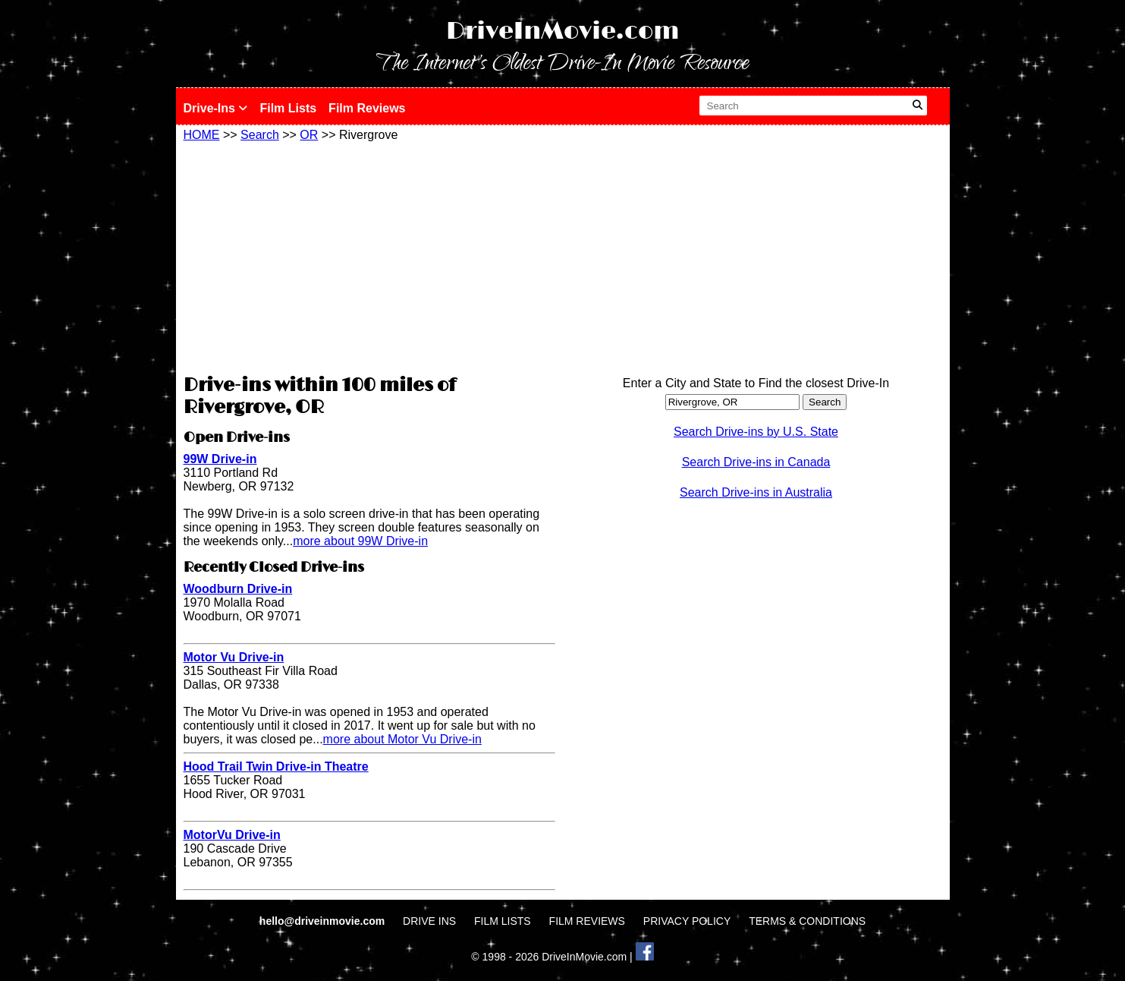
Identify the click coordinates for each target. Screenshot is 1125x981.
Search (259, 134)
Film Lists (287, 108)
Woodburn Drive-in (238, 588)
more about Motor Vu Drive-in (402, 739)
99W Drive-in (220, 459)
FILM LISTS (502, 921)
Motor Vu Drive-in (234, 657)
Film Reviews (366, 108)
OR (309, 134)
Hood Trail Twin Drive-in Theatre (276, 766)
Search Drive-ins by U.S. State (756, 431)
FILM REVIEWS (587, 921)
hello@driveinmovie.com (323, 921)
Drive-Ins (216, 108)
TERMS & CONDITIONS (807, 921)
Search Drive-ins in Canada (756, 462)
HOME (202, 134)
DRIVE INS (429, 921)
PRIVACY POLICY (687, 921)
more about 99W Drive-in (360, 541)
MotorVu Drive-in (232, 834)
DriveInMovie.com (563, 31)
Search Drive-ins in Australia (756, 492)
